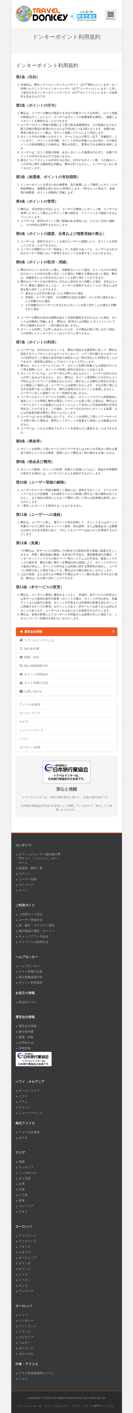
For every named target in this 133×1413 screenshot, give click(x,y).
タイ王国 (25, 1178)
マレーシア (26, 1206)
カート (23, 890)
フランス (25, 1331)
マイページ (26, 885)
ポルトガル (26, 1354)
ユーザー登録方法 (31, 920)
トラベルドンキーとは (36, 640)
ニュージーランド (31, 730)
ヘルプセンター (29, 966)
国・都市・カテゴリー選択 (37, 925)
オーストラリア (29, 713)
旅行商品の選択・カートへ (37, 931)
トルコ (23, 1378)
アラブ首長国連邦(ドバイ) (36, 1373)
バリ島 (23, 1195)
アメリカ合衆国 (29, 704)
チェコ (23, 1285)
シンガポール (28, 1173)
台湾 (22, 1184)
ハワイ (23, 738)
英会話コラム (28, 1002)
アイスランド (28, 1235)
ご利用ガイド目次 (31, 914)
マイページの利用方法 (34, 942)
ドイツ (23, 1315)
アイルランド (28, 1241)
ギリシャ (25, 1269)
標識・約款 (29, 657)
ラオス (23, 1211)
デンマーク (26, 1291)
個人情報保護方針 (33, 665)
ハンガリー (26, 1320)
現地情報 (25, 1048)
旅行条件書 (29, 648)
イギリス (25, 1246)
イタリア (25, 1252)
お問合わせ (26, 1042)
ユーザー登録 (28, 879)
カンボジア (26, 1167)
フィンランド (28, 1326)
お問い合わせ (30, 691)
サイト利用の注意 (33, 683)
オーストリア (28, 1258)
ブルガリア (26, 1337)
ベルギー (25, 1342)
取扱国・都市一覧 (31, 868)
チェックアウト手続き (34, 936)
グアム (23, 1101)
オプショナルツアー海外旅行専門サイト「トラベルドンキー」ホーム (40, 858)
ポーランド (26, 1348)
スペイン (25, 1280)
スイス (23, 1274)
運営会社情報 (67, 631)
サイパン (25, 1107)
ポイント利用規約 (33, 674)
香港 (22, 1200)
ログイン (25, 873)
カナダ (23, 721)
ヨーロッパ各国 (29, 747)
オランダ (25, 1263)
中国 (22, 1189)
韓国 (22, 1161)
